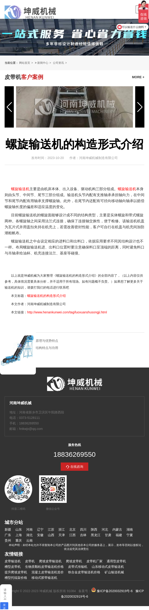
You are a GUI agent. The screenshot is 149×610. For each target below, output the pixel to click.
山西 (51, 535)
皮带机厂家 (94, 561)
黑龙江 (95, 535)
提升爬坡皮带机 (16, 572)
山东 (18, 529)
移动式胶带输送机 (44, 577)
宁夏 (129, 535)
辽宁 (40, 529)
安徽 (40, 535)
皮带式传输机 (77, 566)
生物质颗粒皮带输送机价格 (44, 566)
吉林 (83, 535)
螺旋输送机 (20, 189)
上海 (18, 535)
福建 (119, 535)
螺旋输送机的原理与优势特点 (37, 341)
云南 (29, 540)
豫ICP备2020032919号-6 (112, 591)
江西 (72, 535)
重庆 (18, 540)
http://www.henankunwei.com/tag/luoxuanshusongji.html (67, 312)
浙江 (61, 529)
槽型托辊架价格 (16, 577)
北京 (72, 529)
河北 (105, 529)
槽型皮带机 (13, 566)
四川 (83, 529)
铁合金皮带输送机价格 (84, 572)
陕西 (94, 529)
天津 (61, 535)
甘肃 (108, 535)
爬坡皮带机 (74, 561)
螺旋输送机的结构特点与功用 (37, 348)
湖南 (129, 529)
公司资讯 (58, 62)
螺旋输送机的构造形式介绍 (46, 296)
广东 (8, 535)
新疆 (8, 529)
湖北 (29, 535)
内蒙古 (117, 529)
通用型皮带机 (116, 561)
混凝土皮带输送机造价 (48, 572)
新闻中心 (42, 62)
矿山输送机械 (114, 572)
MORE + (138, 77)
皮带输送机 (13, 561)
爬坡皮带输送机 (50, 561)
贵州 (8, 540)
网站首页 (24, 62)
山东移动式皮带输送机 (108, 566)
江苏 (51, 529)
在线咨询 (76, 466)
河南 (29, 529)
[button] (9, 107)
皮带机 (30, 561)
